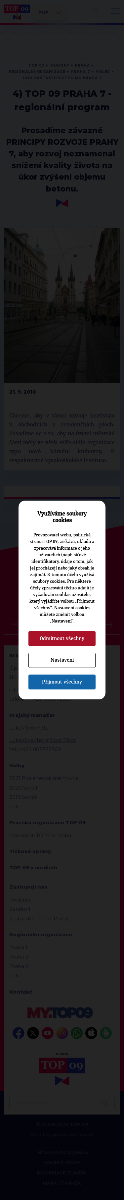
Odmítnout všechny (62, 638)
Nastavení (62, 660)
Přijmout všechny (62, 681)
